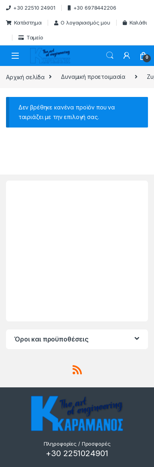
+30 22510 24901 (30, 7)
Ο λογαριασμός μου (82, 22)
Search (109, 55)
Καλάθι (135, 22)
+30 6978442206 (92, 7)
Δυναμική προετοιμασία (93, 76)
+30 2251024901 (77, 453)
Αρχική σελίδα (25, 76)
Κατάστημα (24, 22)
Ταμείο (30, 37)
